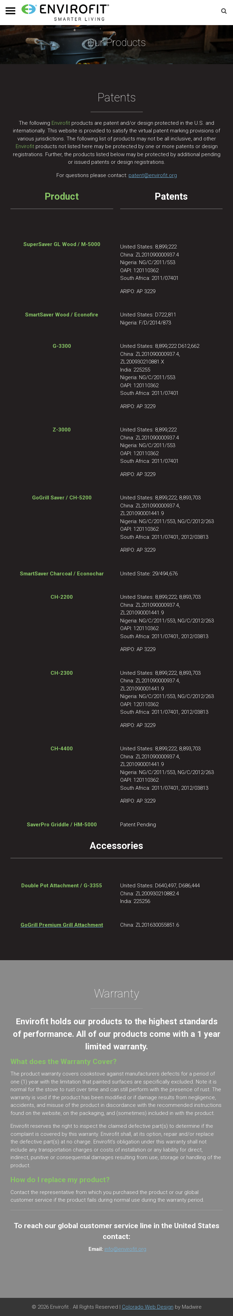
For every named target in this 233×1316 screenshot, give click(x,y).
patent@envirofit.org (153, 175)
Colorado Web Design (147, 1307)
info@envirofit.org (125, 1249)
